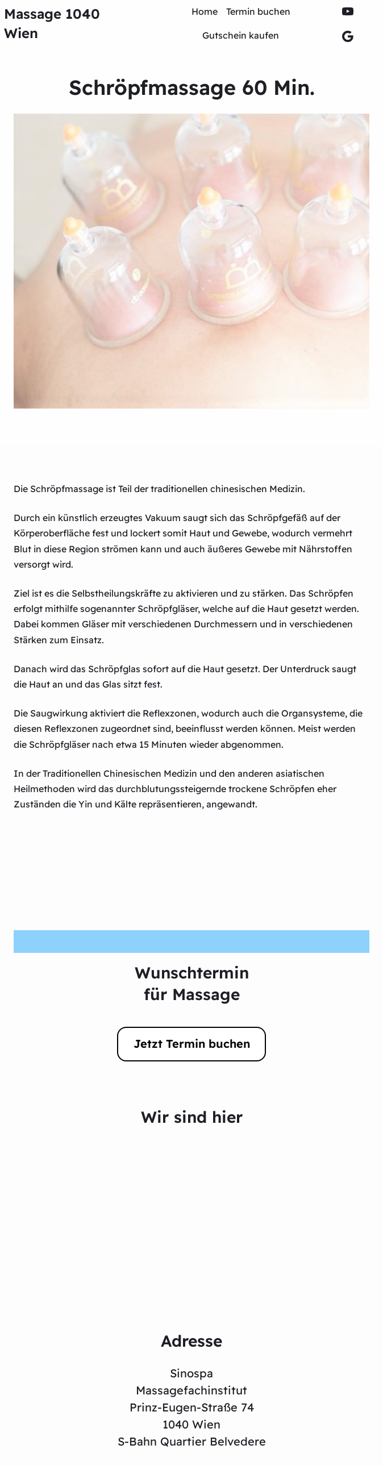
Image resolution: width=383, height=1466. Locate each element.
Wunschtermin (192, 972)
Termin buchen (258, 11)
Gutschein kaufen (240, 35)
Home (205, 11)
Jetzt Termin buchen (192, 1043)
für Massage (192, 994)
